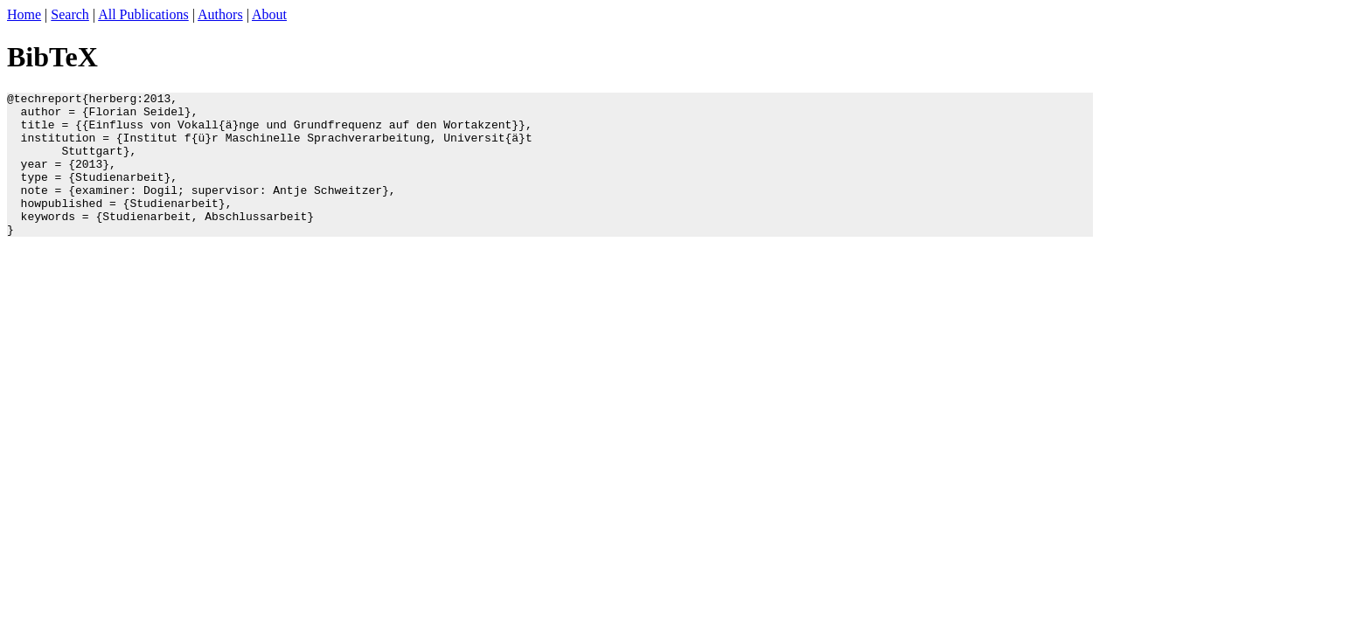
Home (24, 14)
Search (70, 14)
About (269, 14)
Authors (220, 14)
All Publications (143, 14)
